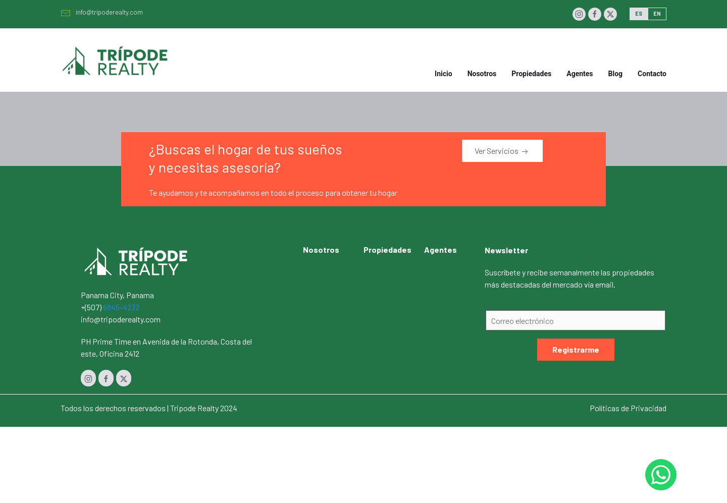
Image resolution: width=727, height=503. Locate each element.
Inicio (443, 74)
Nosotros (482, 74)
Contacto (652, 74)
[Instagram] (579, 14)
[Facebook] (594, 14)
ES (638, 13)
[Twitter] (610, 14)
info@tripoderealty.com (102, 12)
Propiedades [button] (531, 74)
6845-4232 (121, 307)
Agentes (579, 74)
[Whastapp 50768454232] (661, 474)
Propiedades (387, 249)
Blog (615, 74)
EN (657, 13)
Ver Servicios (502, 151)
